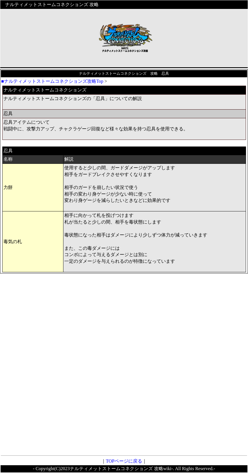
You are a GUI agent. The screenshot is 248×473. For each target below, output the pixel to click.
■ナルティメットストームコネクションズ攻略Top (52, 81)
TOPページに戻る (124, 461)
